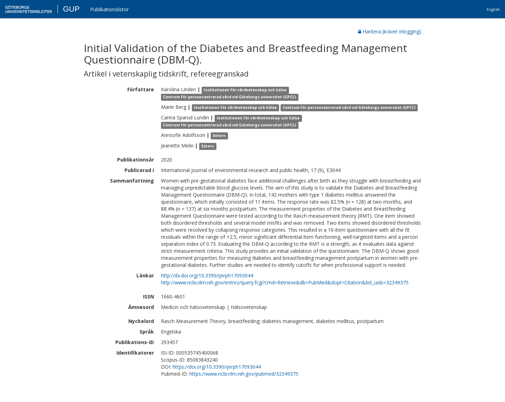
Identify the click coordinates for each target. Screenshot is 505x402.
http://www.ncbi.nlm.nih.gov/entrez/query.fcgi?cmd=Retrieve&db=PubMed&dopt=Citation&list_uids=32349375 (285, 282)
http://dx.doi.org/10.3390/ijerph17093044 (207, 275)
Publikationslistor (109, 9)
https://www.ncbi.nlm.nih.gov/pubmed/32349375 (243, 373)
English (493, 9)
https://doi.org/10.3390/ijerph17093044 (217, 366)
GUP (71, 9)
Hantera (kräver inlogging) (389, 31)
